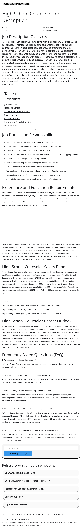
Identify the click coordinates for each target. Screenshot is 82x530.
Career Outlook (12, 118)
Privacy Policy (41, 514)
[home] (16, 4)
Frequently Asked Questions (18, 122)
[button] (77, 4)
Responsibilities (12, 107)
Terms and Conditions (54, 514)
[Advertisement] (41, 222)
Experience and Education (17, 111)
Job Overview (10, 104)
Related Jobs (10, 125)
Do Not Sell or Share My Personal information (15, 519)
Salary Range (10, 115)
